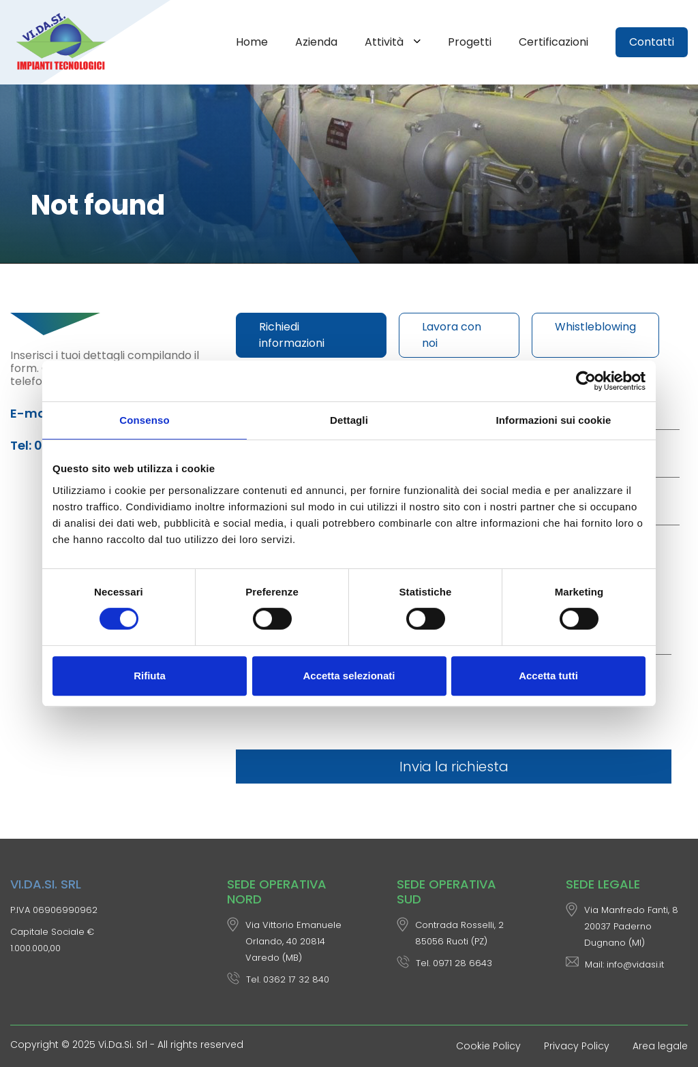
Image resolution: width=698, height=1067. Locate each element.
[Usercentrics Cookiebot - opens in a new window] (586, 381)
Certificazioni (553, 42)
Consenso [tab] (144, 420)
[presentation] (339, 706)
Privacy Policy (576, 1046)
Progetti (469, 42)
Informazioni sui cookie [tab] (553, 420)
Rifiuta (150, 675)
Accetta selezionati (349, 675)
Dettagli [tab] (349, 420)
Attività (385, 42)
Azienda (316, 42)
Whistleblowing (595, 327)
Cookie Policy (488, 1046)
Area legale (660, 1046)
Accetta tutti (548, 675)
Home (252, 42)
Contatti (651, 42)
